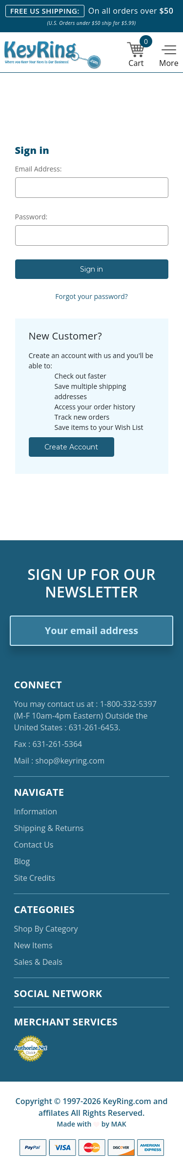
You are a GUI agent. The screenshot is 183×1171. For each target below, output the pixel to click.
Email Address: (38, 168)
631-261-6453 (94, 727)
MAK (118, 1123)
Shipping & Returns (48, 828)
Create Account (71, 447)
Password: (31, 216)
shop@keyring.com (69, 760)
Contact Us (33, 844)
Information (35, 811)
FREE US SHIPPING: (45, 11)
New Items (33, 945)
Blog (22, 861)
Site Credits (34, 878)
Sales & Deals (38, 962)
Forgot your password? (91, 296)
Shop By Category (46, 928)
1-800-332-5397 (128, 704)
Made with (78, 1123)
